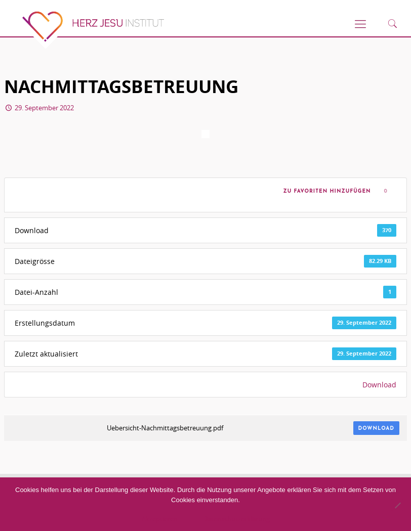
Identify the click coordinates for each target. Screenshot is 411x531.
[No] (397, 505)
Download (379, 384)
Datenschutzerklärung (236, 518)
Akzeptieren (160, 518)
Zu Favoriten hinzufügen (325, 191)
